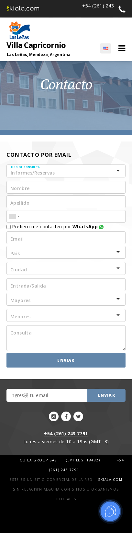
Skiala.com (110, 479)
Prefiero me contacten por (55, 226)
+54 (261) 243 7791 (66, 433)
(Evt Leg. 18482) (83, 460)
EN (105, 48)
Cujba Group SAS (39, 460)
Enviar (65, 360)
